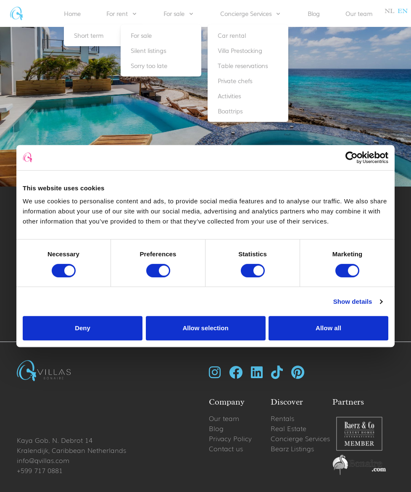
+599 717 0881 (40, 470)
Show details (352, 301)
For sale (141, 35)
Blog (314, 13)
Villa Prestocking (240, 50)
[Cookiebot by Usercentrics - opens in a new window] (351, 157)
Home (72, 13)
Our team (358, 13)
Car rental (232, 35)
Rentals (282, 418)
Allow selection (205, 328)
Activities (229, 96)
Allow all (328, 328)
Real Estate (288, 428)
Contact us (226, 448)
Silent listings (148, 50)
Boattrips (230, 111)
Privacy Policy (230, 438)
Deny (82, 328)
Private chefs (235, 80)
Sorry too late (149, 65)
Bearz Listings (292, 448)
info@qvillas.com (43, 460)
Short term (88, 35)
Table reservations (243, 65)
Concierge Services (300, 438)
